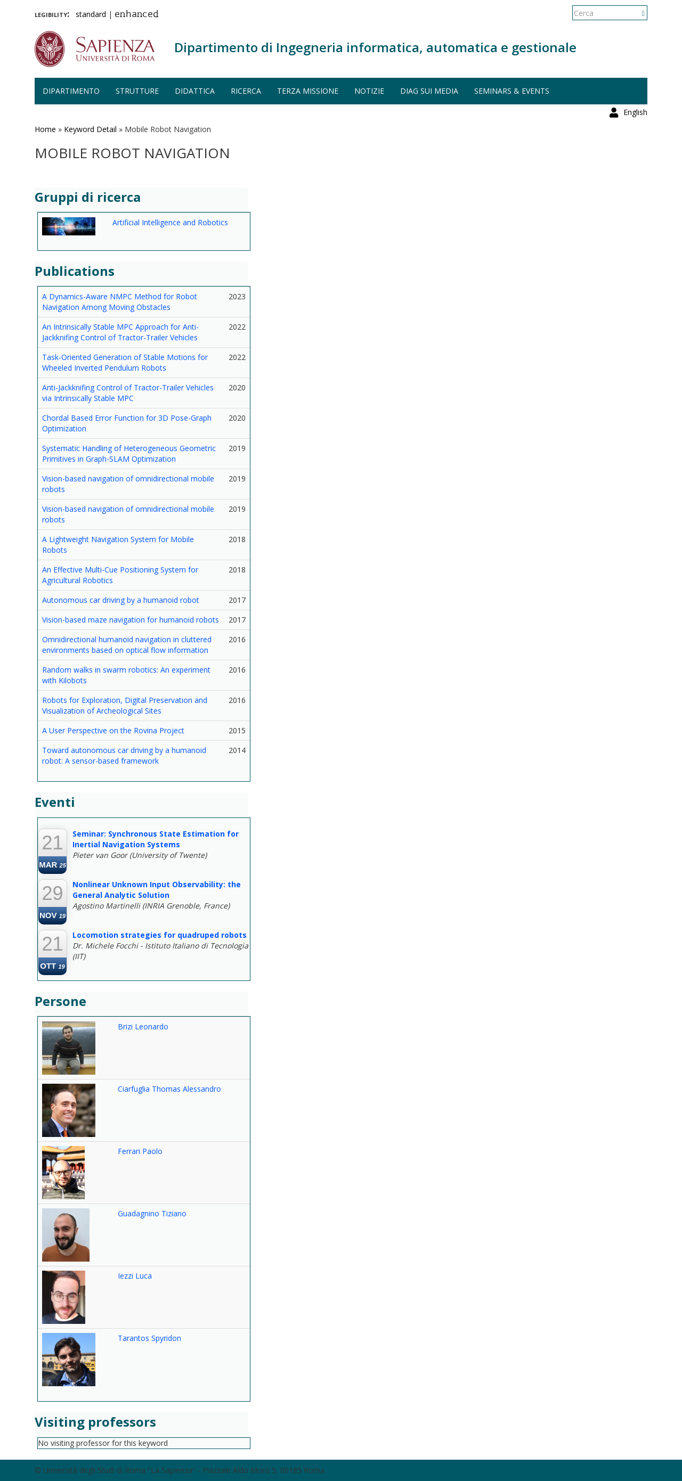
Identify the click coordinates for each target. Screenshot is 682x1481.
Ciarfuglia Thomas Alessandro (169, 1089)
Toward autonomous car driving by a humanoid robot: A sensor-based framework (124, 755)
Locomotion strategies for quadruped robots (159, 935)
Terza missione (307, 91)
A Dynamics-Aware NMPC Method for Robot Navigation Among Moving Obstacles (119, 301)
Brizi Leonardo (143, 1026)
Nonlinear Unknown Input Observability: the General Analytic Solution (156, 889)
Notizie (369, 91)
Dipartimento (71, 91)
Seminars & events (511, 91)
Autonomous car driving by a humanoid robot (120, 600)
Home (45, 129)
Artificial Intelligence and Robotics (170, 222)
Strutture (137, 91)
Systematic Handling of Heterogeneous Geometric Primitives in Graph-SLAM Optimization (129, 453)
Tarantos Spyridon (149, 1338)
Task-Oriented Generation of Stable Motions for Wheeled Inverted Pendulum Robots (125, 362)
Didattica (195, 91)
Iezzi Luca (135, 1276)
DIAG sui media (429, 91)
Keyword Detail (90, 129)
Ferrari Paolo (140, 1151)
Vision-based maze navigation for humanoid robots (130, 620)
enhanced (137, 15)
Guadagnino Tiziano (152, 1213)
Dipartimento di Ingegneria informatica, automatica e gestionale (375, 47)
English (635, 13)
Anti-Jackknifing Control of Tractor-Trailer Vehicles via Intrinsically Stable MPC (128, 392)
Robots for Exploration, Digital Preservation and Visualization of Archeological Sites (124, 705)
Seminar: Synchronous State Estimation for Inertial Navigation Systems (155, 839)
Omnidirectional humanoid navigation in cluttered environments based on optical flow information (127, 644)
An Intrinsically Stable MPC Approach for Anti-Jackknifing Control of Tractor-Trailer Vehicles (120, 332)
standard (91, 14)
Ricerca (246, 91)
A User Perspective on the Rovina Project (113, 730)
